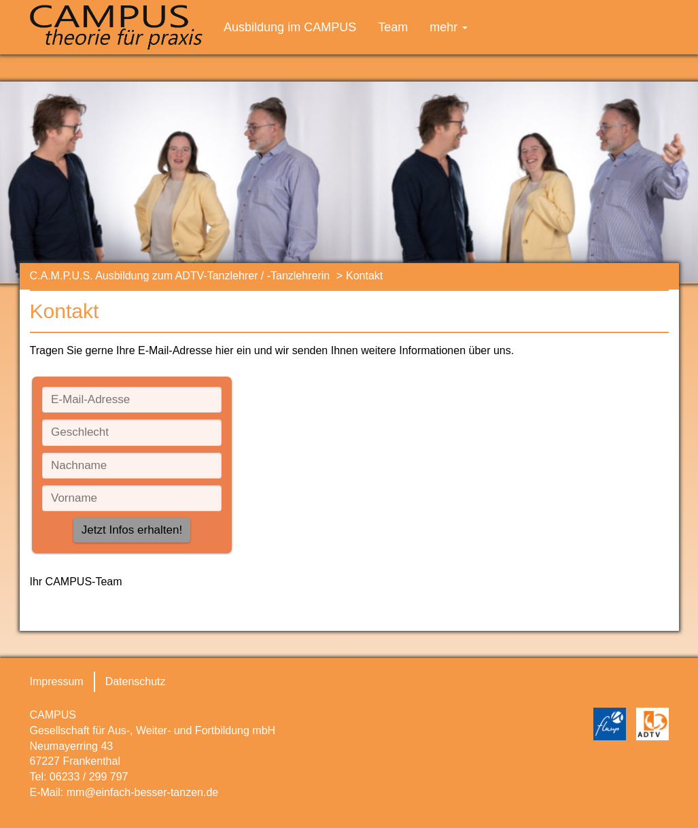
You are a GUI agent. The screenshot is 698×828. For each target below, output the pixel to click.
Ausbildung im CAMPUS (290, 27)
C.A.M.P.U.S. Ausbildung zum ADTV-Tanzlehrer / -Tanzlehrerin (180, 275)
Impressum (57, 681)
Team (393, 27)
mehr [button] (449, 27)
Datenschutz (135, 681)
